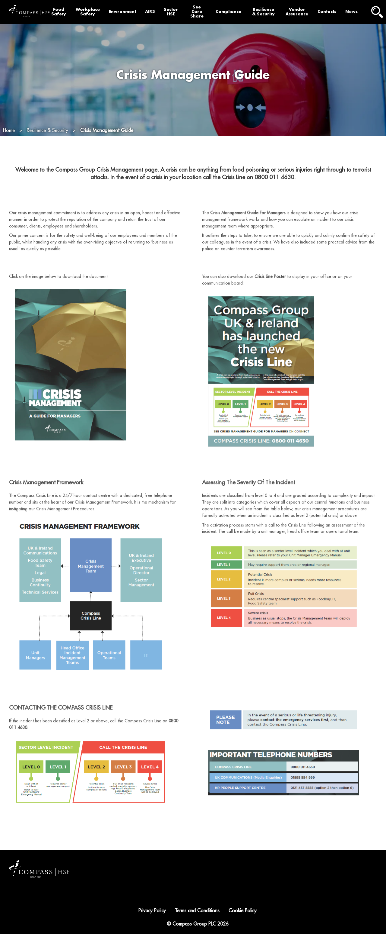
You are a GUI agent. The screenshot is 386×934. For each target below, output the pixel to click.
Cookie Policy (243, 910)
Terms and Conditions (197, 910)
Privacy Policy (152, 910)
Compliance (228, 12)
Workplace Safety (88, 12)
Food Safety (58, 12)
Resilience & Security (263, 12)
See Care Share (197, 11)
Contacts (327, 12)
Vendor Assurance (297, 12)
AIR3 (150, 12)
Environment (122, 12)
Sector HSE (171, 12)
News (351, 12)
